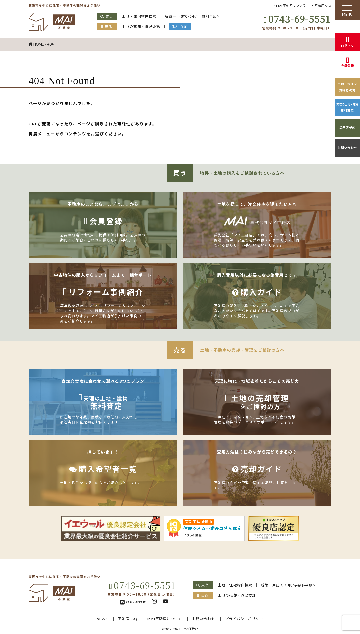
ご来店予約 (347, 127)
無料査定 (181, 26)
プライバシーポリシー (246, 619)
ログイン (347, 46)
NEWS (100, 619)
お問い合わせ (347, 148)
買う (109, 16)
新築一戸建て (194, 16)
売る (108, 26)
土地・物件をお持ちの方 (347, 87)
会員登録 (347, 66)
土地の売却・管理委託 (141, 26)
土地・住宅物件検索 (139, 16)
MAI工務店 (191, 629)
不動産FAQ (322, 5)
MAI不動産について (289, 5)
